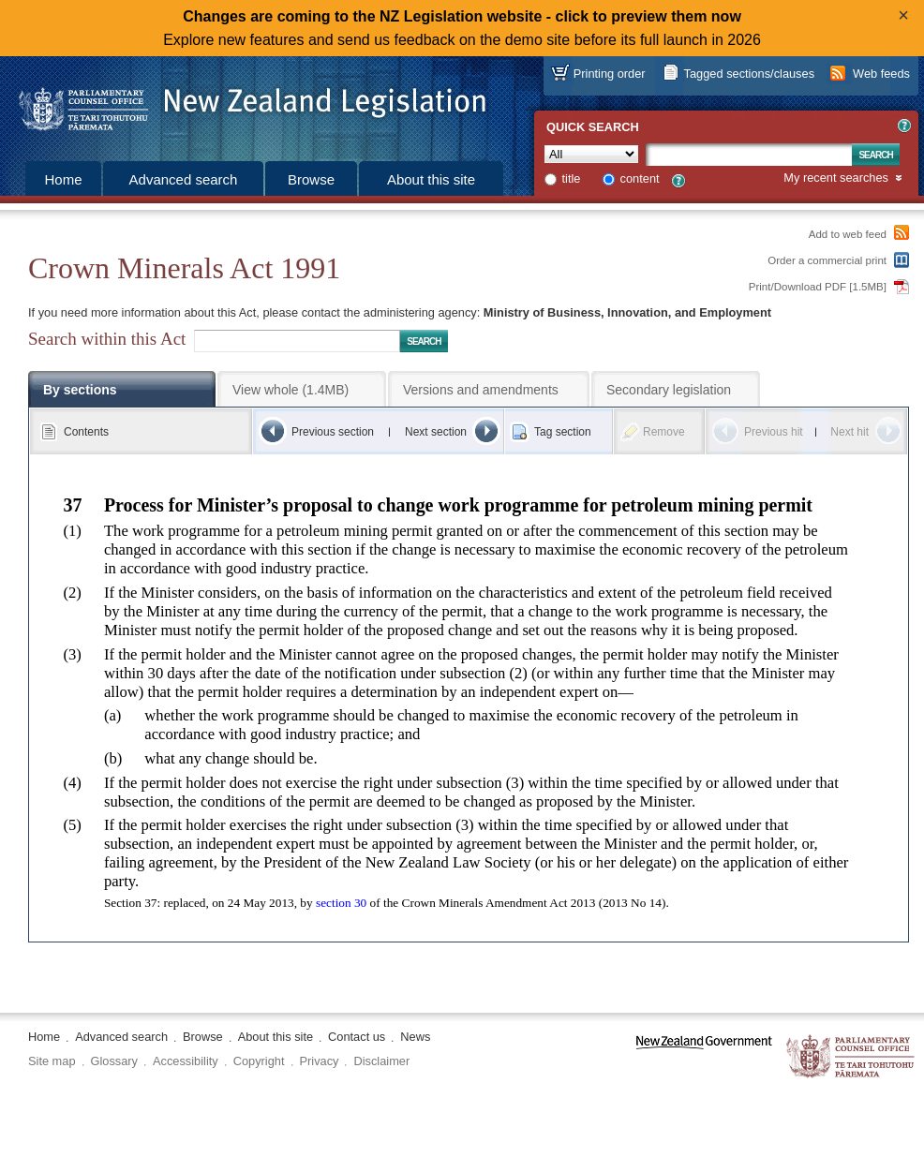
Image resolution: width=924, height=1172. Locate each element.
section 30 (341, 903)
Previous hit (773, 431)
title (571, 178)
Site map (52, 1061)
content (640, 178)
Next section (436, 431)
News (415, 1037)
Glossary (115, 1061)
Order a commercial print (827, 260)
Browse (311, 179)
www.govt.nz (704, 1057)
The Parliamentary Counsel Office (851, 1057)
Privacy (319, 1061)
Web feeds (881, 74)
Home (63, 179)
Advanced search (183, 179)
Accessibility (185, 1061)
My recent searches (835, 178)
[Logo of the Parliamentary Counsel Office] (243, 103)
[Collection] (591, 154)
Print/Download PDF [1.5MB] (818, 286)
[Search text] (749, 154)
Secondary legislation (668, 389)
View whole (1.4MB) (290, 389)
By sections (80, 389)
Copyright (259, 1061)
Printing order (610, 74)
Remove (664, 431)
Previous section (332, 431)
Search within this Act (107, 339)
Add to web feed (848, 234)
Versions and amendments (481, 389)
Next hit (849, 431)
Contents (86, 431)
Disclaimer (381, 1061)
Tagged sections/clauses (749, 74)
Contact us (356, 1037)
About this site (431, 179)
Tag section (562, 431)
